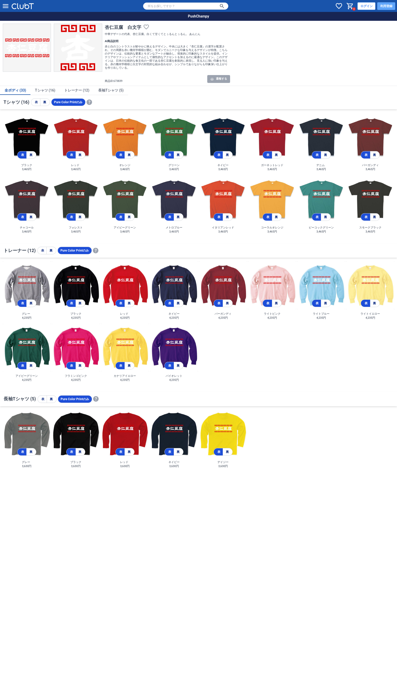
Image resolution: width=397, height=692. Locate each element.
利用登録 (386, 6)
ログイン (366, 6)
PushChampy (198, 16)
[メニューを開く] (5, 6)
